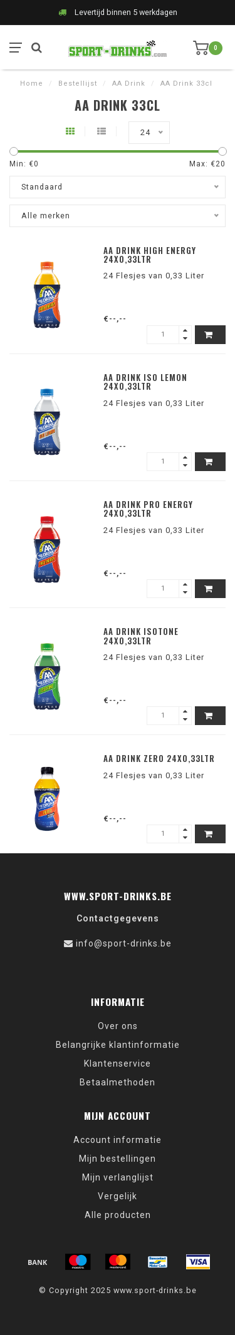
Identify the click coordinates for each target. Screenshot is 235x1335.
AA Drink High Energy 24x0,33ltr (149, 254)
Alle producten (118, 1215)
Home (31, 83)
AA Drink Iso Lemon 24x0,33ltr (145, 381)
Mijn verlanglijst (118, 1177)
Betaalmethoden (117, 1082)
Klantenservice (117, 1063)
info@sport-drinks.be (124, 943)
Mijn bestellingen (117, 1159)
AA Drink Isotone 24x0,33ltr (141, 635)
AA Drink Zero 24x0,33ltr (159, 758)
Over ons (118, 1026)
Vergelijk (117, 1196)
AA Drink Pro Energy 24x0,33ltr (148, 508)
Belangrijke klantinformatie (118, 1045)
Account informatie (117, 1140)
